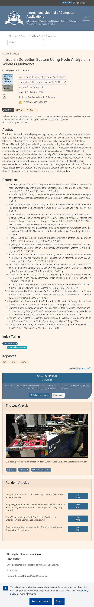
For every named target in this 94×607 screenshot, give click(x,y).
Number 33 (51, 36)
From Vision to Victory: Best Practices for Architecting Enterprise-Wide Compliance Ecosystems (31, 518)
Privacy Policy (29, 576)
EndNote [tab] (31, 110)
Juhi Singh (24, 469)
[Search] (25, 42)
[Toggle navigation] (86, 18)
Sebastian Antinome (41, 469)
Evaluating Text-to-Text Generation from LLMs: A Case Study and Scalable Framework (46, 461)
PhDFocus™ (14, 558)
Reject (59, 601)
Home (15, 36)
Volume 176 (37, 36)
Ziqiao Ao (11, 469)
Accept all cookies (41, 601)
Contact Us (42, 576)
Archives (25, 36)
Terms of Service (14, 576)
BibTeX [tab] (19, 110)
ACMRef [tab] (7, 110)
